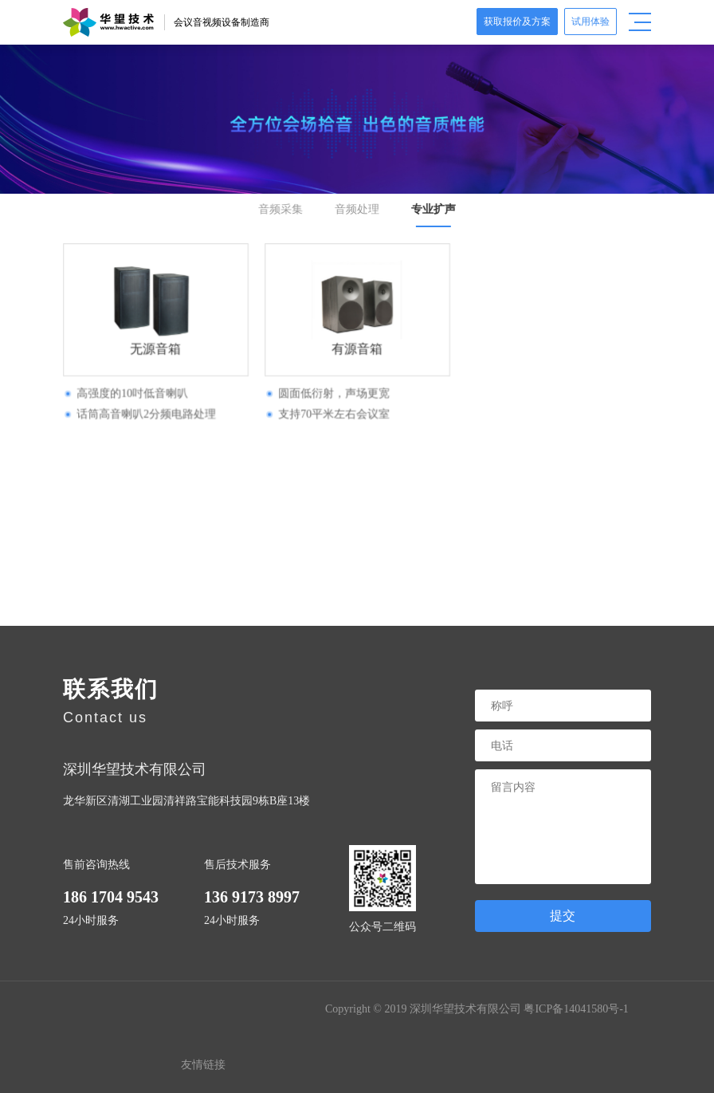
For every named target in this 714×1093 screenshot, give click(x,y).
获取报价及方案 (517, 21)
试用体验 (590, 21)
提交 (562, 915)
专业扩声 (432, 209)
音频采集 (282, 209)
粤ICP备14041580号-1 (576, 1009)
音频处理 (357, 209)
